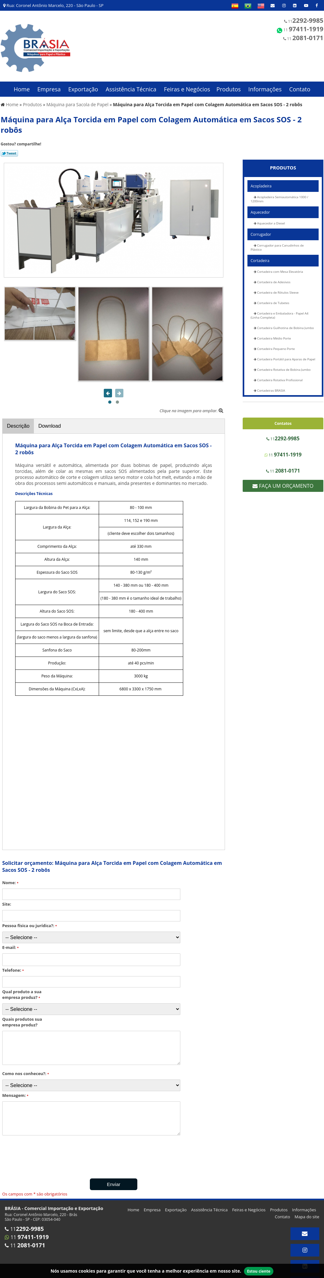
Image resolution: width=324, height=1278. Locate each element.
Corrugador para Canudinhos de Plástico (277, 244)
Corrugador (261, 231)
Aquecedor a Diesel (270, 220)
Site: (6, 900)
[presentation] (40, 1154)
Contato (299, 85)
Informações (265, 85)
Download (49, 422)
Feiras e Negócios (187, 85)
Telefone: (13, 966)
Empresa (49, 85)
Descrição (18, 422)
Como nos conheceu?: (25, 1070)
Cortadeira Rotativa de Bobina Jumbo (283, 366)
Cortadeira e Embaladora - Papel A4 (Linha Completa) (279, 312)
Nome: (10, 879)
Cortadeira (260, 257)
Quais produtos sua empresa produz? (22, 1018)
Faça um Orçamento (282, 482)
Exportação (83, 85)
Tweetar (9, 150)
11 (303, 20)
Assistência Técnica (131, 85)
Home (22, 85)
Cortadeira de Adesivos (273, 279)
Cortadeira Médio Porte (273, 335)
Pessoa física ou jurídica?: (29, 922)
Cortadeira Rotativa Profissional (279, 377)
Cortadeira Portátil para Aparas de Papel (285, 356)
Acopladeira (261, 182)
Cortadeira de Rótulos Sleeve (277, 289)
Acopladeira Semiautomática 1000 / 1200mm (279, 196)
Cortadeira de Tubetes (272, 299)
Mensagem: (15, 1092)
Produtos (228, 85)
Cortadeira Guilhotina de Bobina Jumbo (285, 324)
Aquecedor (260, 208)
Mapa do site (307, 1213)
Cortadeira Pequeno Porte (275, 345)
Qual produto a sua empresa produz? (21, 991)
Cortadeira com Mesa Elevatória (279, 268)
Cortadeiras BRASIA (270, 387)
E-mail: (10, 944)
